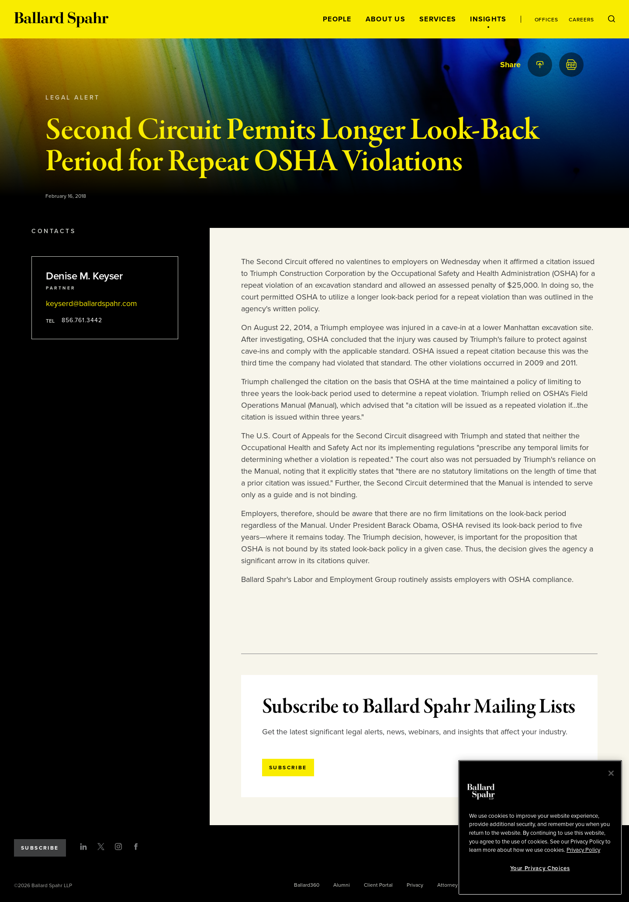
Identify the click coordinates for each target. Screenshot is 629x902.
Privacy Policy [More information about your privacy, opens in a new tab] (583, 850)
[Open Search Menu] (611, 19)
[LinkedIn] (83, 847)
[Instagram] (118, 847)
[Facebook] (136, 847)
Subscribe (40, 848)
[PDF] (571, 64)
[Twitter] (101, 847)
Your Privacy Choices (540, 868)
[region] (540, 827)
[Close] (611, 773)
